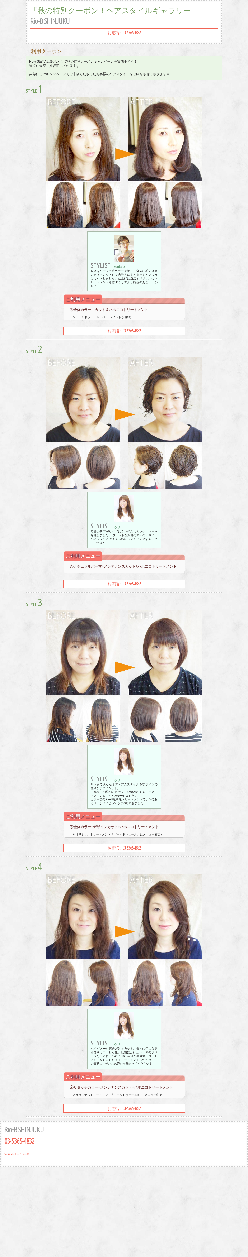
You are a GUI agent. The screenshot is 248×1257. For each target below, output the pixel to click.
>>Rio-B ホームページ (16, 1154)
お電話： (124, 32)
